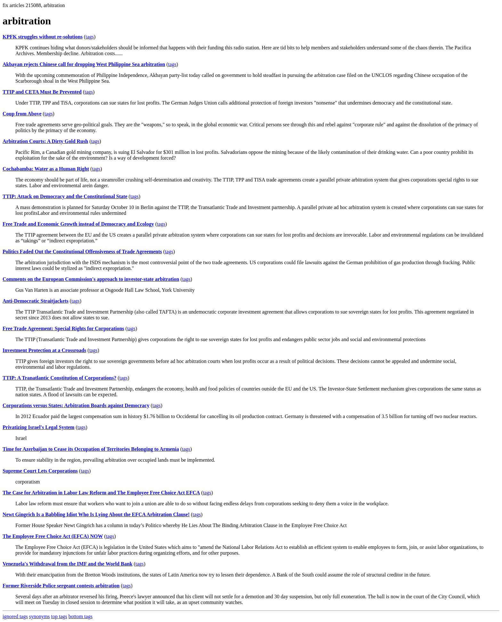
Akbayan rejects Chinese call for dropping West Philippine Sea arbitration (84, 64)
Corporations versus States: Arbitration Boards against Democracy (76, 405)
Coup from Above (22, 113)
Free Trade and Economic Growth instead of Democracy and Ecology (78, 224)
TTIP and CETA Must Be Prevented (42, 92)
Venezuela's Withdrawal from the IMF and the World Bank (68, 564)
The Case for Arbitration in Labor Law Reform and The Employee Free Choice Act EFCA (101, 492)
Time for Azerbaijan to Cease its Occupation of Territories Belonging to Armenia (91, 449)
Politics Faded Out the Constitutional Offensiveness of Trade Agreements (82, 251)
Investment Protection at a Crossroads (44, 350)
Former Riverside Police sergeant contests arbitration (61, 585)
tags (89, 36)
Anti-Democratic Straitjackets (36, 301)
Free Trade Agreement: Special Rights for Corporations (63, 328)
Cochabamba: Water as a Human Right (46, 169)
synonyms (39, 616)
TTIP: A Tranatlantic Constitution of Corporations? (59, 378)
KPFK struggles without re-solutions (43, 36)
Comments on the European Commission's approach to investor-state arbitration (91, 279)
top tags (59, 616)
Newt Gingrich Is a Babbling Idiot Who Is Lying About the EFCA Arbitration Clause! (96, 514)
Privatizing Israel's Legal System (38, 427)
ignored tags (15, 616)
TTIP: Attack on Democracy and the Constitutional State (65, 196)
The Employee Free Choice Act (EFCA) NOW (53, 536)
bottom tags (81, 616)
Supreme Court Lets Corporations (40, 471)
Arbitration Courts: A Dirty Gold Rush (45, 141)
